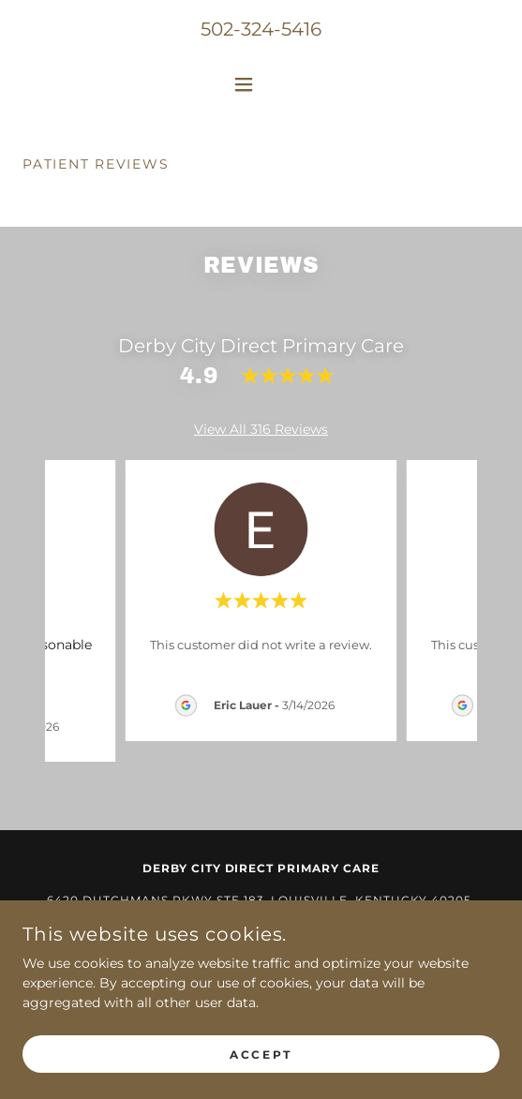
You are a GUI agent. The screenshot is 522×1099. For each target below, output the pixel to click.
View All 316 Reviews (261, 429)
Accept (260, 1054)
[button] (260, 84)
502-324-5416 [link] (261, 29)
